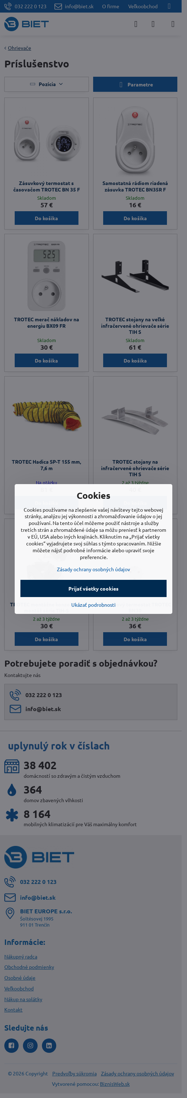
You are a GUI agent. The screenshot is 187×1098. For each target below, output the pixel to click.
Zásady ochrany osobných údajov (93, 569)
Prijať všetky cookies (93, 588)
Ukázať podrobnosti (93, 604)
